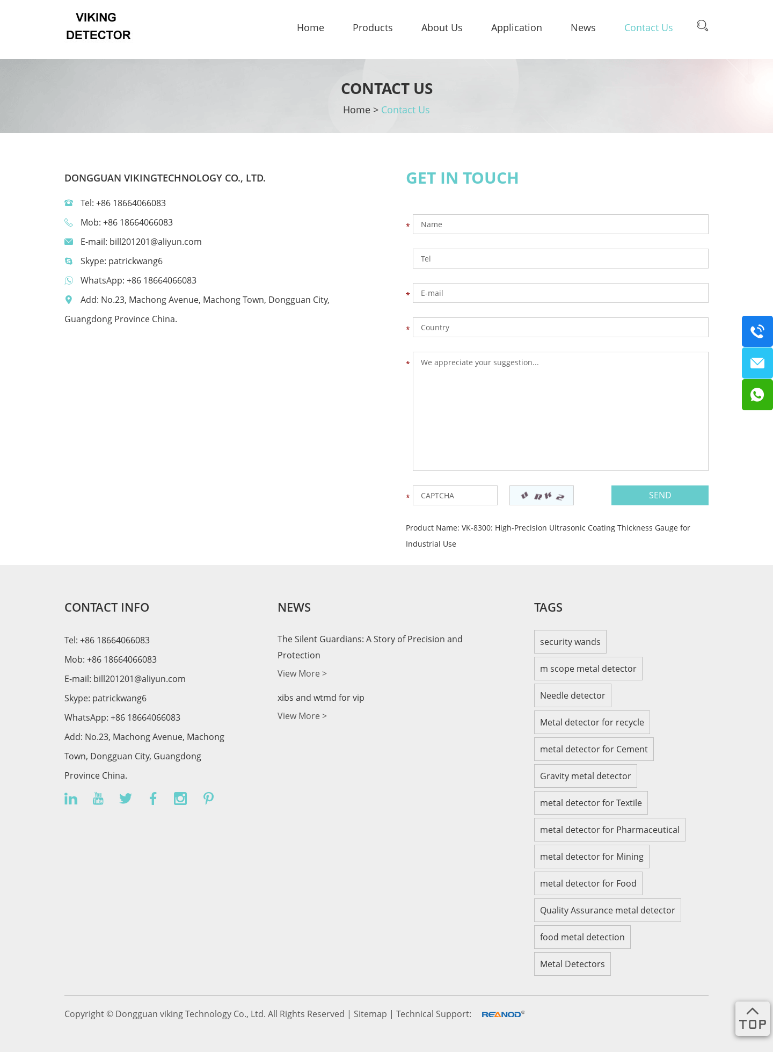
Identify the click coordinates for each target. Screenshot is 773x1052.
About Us (442, 27)
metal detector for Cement (594, 749)
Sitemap (371, 1014)
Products (373, 27)
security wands (570, 642)
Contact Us (648, 27)
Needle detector (573, 695)
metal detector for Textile (591, 803)
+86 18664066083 (161, 280)
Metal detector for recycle (592, 722)
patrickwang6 (135, 261)
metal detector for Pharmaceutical (610, 830)
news (294, 607)
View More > (302, 673)
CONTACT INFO (106, 607)
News (583, 27)
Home (310, 27)
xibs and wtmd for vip (321, 697)
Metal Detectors (572, 964)
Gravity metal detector (585, 776)
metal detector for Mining (592, 856)
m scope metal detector (588, 668)
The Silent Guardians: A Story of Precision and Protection (370, 647)
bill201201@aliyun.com (156, 242)
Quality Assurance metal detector (607, 910)
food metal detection (582, 937)
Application (516, 27)
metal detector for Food (588, 883)
